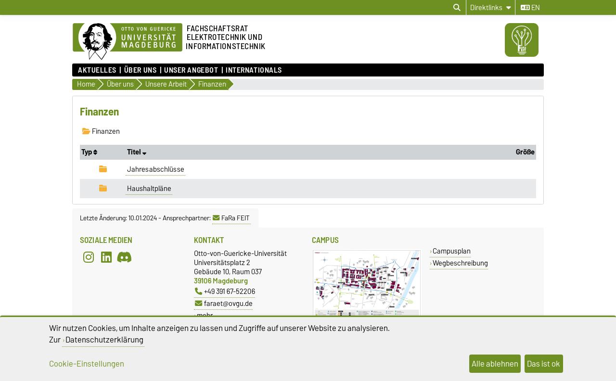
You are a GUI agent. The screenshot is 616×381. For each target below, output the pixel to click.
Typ (89, 152)
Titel (136, 152)
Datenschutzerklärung (104, 339)
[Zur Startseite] (127, 42)
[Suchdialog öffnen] (456, 7)
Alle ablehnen (495, 363)
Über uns (140, 70)
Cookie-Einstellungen (86, 363)
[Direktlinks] (490, 7)
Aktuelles (97, 70)
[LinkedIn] (106, 257)
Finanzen (101, 131)
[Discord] (124, 257)
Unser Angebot (191, 70)
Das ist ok (543, 363)
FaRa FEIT (231, 218)
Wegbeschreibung (460, 263)
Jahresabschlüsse (155, 169)
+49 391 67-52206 (225, 291)
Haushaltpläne (149, 188)
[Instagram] (88, 257)
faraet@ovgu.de (224, 303)
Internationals (254, 70)
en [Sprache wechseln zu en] (530, 7)
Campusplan (452, 251)
